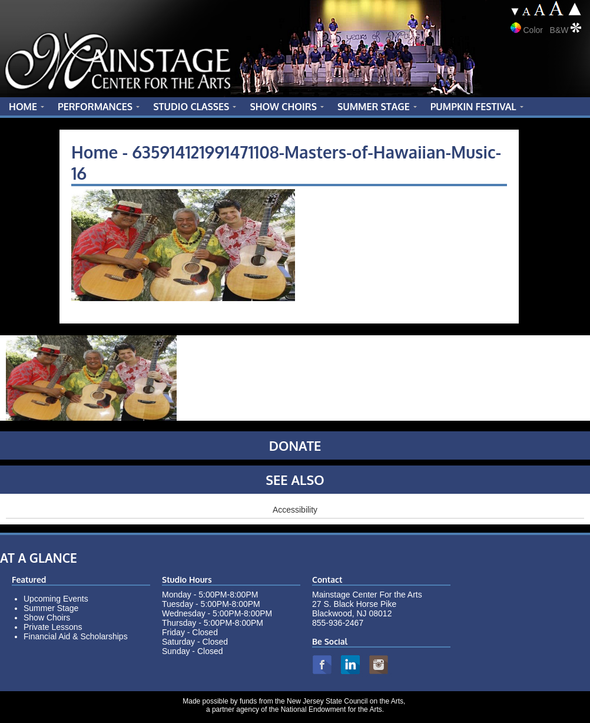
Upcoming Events (56, 598)
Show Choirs (47, 617)
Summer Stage (51, 608)
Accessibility (295, 509)
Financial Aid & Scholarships (76, 636)
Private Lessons (53, 627)
